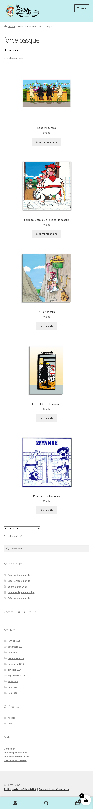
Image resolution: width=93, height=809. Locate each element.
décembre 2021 (16, 646)
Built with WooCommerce (54, 789)
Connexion (9, 748)
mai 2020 (12, 693)
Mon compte (15, 803)
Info (10, 723)
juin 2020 (12, 687)
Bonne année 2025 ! (18, 586)
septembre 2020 (16, 675)
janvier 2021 (14, 652)
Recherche (46, 803)
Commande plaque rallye (21, 592)
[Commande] (22, 50)
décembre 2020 (16, 658)
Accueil (11, 26)
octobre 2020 (14, 669)
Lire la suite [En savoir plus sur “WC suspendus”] (46, 326)
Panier (72, 801)
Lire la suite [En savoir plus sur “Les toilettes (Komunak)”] (46, 418)
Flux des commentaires (16, 756)
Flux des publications (15, 752)
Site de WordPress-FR (15, 760)
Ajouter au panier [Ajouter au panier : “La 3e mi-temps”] (46, 142)
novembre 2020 (16, 664)
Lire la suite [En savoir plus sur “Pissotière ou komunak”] (46, 510)
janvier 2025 (14, 640)
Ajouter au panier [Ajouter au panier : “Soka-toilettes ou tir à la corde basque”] (46, 234)
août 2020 (13, 681)
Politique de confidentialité (20, 789)
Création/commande (19, 575)
